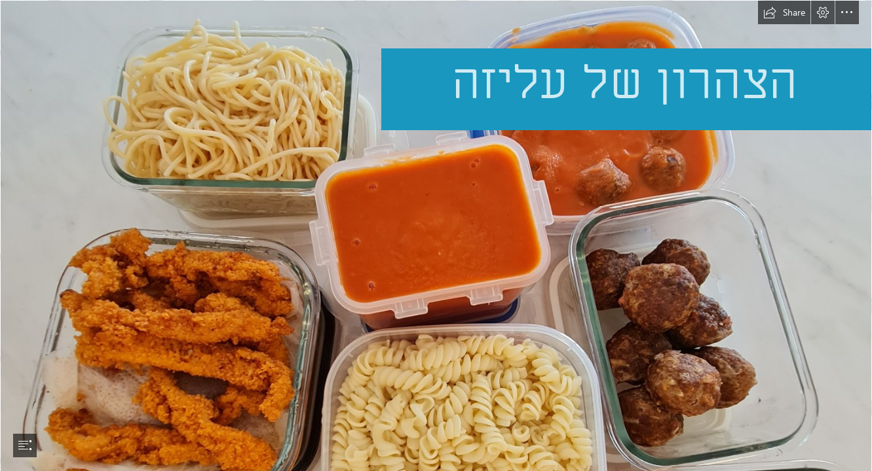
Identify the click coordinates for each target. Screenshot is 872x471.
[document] (436, 235)
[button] (784, 12)
